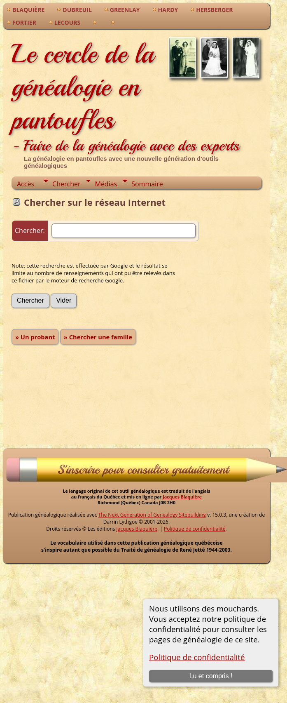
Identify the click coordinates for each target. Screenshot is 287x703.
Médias (106, 183)
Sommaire (147, 183)
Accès (25, 183)
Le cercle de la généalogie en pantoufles (125, 97)
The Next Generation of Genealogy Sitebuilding (152, 514)
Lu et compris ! (211, 675)
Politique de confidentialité (197, 657)
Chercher (66, 183)
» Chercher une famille (98, 337)
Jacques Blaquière (182, 497)
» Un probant (35, 337)
